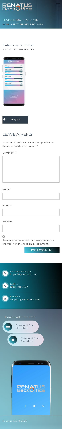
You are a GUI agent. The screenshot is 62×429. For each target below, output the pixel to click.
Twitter (34, 406)
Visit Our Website (20, 271)
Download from (19, 327)
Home (6, 24)
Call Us (14, 283)
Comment (9, 152)
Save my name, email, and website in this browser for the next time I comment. (28, 242)
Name (7, 189)
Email (6, 205)
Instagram (43, 406)
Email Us (15, 296)
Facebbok (25, 406)
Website (7, 221)
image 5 (15, 119)
